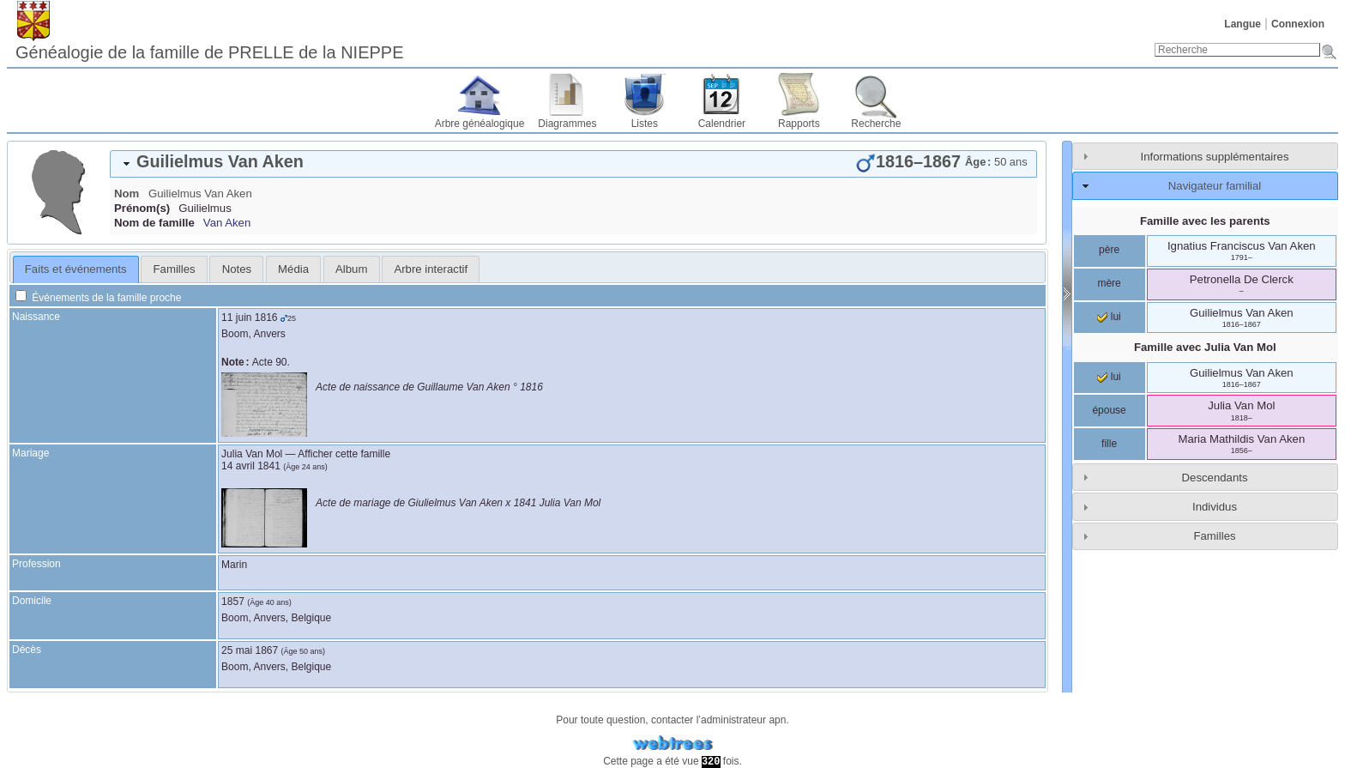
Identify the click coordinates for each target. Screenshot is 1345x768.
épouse (1108, 410)
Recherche (876, 124)
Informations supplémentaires (1215, 156)
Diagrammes (567, 124)
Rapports (799, 124)
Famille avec (1205, 347)
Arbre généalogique (480, 124)
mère (1108, 283)
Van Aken (226, 222)
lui (1108, 317)
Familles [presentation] (175, 269)
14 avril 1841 (250, 466)
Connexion (1297, 24)
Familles (1214, 535)
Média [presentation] (293, 269)
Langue (1242, 24)
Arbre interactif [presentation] (430, 269)
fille (1109, 444)
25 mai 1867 (249, 650)
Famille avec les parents (1205, 221)
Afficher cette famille (344, 454)
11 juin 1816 (249, 317)
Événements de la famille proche (98, 298)
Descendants (1215, 477)
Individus (1214, 506)
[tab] (573, 164)
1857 (232, 602)
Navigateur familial (1214, 185)
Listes (644, 124)
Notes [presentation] (236, 269)
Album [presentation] (351, 269)
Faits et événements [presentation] (76, 269)
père (1109, 250)
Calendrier (721, 124)
